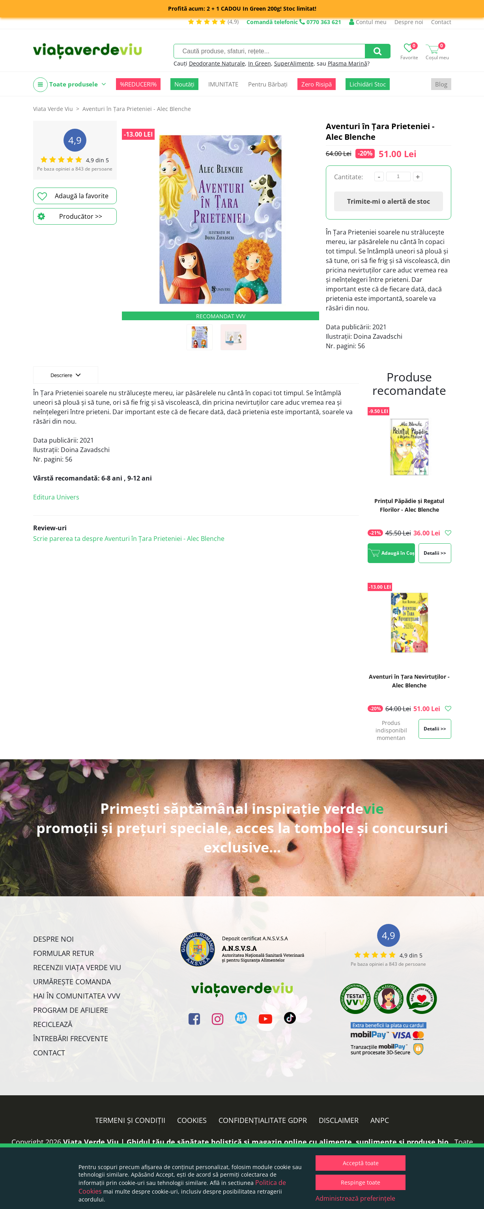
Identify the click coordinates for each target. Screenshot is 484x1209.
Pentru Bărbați (268, 84)
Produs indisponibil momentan (391, 730)
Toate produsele (69, 84)
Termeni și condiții (130, 1120)
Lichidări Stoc (367, 84)
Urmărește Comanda (72, 981)
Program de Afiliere (70, 1010)
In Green (259, 63)
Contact (441, 22)
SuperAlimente (294, 63)
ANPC (379, 1120)
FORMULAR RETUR (63, 953)
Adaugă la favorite (72, 196)
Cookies (192, 1120)
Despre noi (408, 22)
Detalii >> (435, 553)
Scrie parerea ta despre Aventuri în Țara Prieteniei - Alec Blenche (128, 538)
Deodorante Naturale (217, 63)
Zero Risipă (316, 84)
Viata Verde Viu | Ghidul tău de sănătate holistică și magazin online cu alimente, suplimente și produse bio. (256, 1142)
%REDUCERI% (138, 84)
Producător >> (69, 216)
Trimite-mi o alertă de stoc (388, 201)
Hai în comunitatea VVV (76, 996)
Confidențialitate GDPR (263, 1120)
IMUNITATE (223, 84)
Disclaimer (339, 1120)
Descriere (65, 374)
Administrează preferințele (355, 1198)
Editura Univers (56, 497)
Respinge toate (360, 1182)
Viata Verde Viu (53, 109)
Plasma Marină (347, 63)
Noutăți (184, 84)
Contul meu (368, 22)
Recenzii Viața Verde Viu (77, 967)
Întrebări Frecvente (70, 1038)
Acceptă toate (361, 1163)
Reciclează (52, 1024)
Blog (441, 84)
